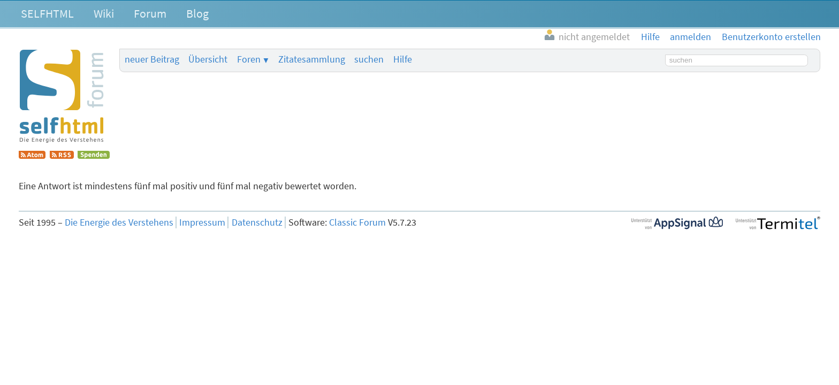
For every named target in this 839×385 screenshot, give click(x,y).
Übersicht (207, 59)
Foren (249, 59)
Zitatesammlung (311, 59)
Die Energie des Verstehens (119, 222)
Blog (197, 13)
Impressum (202, 222)
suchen (369, 59)
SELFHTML (47, 13)
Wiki (104, 13)
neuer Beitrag (152, 59)
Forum (150, 13)
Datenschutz (257, 222)
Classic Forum (357, 222)
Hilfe (402, 59)
